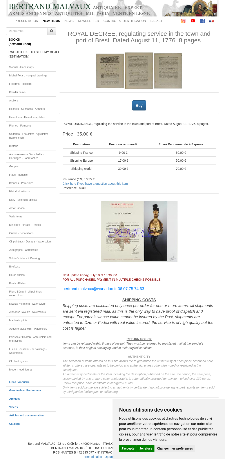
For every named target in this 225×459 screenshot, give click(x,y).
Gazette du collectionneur (25, 390)
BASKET (157, 21)
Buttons (13, 146)
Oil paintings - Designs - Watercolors (30, 241)
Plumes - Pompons (20, 125)
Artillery (13, 100)
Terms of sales (92, 457)
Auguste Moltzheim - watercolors (28, 328)
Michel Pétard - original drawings (28, 75)
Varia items (15, 216)
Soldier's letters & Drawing (24, 258)
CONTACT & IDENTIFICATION (124, 21)
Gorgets (13, 166)
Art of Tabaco (17, 208)
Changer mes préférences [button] (175, 448)
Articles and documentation (26, 415)
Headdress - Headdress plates (27, 117)
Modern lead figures (20, 369)
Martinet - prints (18, 320)
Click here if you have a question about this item (95, 183)
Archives (14, 398)
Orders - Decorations (21, 233)
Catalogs (14, 423)
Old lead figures (18, 361)
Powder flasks (17, 92)
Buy (139, 105)
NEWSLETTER (88, 21)
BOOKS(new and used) (20, 42)
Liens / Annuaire (19, 382)
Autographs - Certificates (23, 249)
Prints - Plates (17, 283)
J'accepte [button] (127, 448)
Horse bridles (17, 274)
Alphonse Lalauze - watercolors (27, 312)
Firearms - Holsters (20, 83)
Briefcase (14, 266)
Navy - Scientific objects (23, 199)
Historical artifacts (19, 191)
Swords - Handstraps (21, 67)
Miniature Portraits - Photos (25, 224)
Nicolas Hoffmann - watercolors (27, 303)
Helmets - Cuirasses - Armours (27, 108)
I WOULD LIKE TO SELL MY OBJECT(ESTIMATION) (32, 54)
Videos (13, 407)
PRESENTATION (26, 21)
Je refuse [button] (145, 448)
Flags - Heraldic (18, 174)
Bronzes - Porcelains (21, 183)
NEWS (69, 21)
